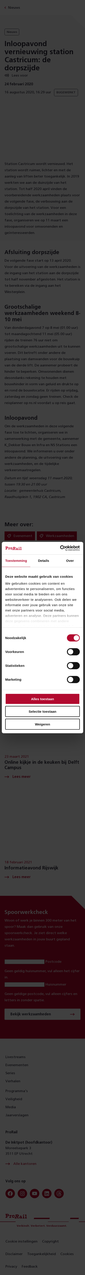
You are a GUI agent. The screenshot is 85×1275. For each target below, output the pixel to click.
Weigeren (42, 724)
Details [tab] (43, 560)
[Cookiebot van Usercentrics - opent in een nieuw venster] (60, 548)
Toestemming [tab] (16, 560)
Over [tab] (70, 560)
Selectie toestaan (43, 711)
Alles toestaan (42, 699)
